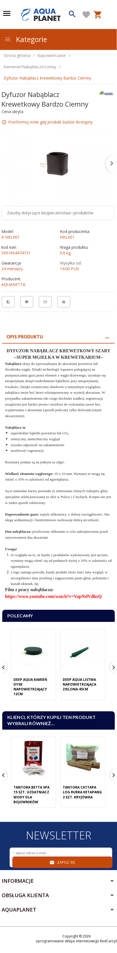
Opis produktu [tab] (24, 337)
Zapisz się (62, 862)
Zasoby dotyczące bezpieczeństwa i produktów (50, 212)
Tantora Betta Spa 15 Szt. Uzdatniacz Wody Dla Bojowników (32, 794)
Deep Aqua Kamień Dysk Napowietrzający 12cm (30, 686)
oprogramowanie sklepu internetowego (67, 941)
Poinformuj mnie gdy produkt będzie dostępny (50, 122)
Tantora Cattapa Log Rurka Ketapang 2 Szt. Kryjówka (82, 792)
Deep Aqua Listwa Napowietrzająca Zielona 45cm (79, 684)
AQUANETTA (13, 284)
